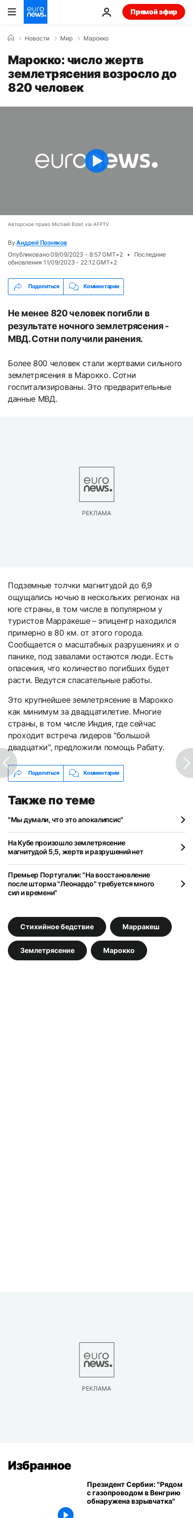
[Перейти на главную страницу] (35, 12)
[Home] (11, 38)
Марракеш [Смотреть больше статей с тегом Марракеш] (140, 926)
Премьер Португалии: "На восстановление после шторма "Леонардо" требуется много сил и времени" (81, 884)
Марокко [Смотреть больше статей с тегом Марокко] (119, 950)
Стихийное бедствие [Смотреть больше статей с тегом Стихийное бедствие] (57, 926)
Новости (37, 38)
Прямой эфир (153, 11)
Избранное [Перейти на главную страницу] (40, 1465)
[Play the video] (96, 161)
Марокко (96, 38)
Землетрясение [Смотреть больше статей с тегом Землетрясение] (47, 950)
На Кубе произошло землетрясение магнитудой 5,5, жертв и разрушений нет (75, 847)
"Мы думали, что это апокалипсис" (65, 819)
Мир (66, 38)
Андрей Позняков (41, 242)
